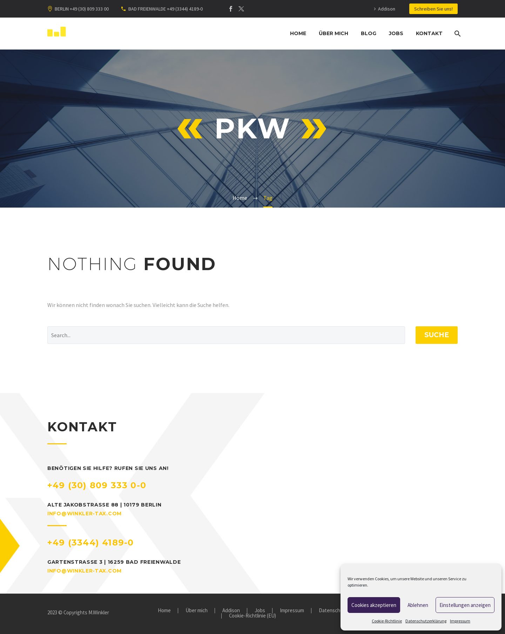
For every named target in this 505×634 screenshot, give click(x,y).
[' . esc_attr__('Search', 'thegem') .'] (226, 335)
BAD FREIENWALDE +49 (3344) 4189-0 (165, 9)
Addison (386, 9)
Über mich (333, 33)
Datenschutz (333, 610)
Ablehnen (418, 605)
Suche (436, 335)
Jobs (396, 33)
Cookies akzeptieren (373, 605)
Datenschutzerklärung (425, 620)
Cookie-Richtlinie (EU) (252, 616)
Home (298, 33)
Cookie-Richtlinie (387, 620)
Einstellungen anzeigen (465, 605)
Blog (368, 33)
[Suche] (457, 33)
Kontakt (429, 33)
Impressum (460, 620)
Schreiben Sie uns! (433, 9)
